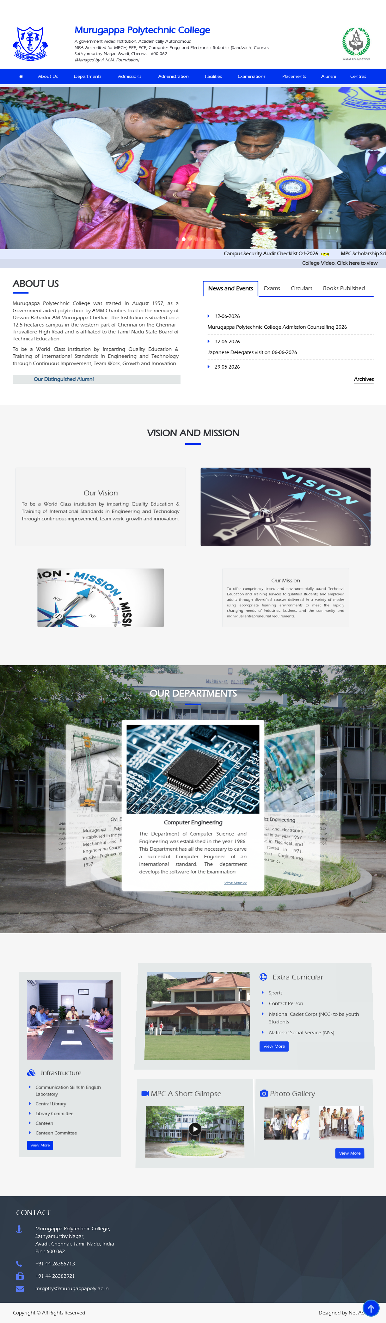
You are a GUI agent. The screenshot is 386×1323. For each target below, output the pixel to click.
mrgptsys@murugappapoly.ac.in (72, 1288)
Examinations (252, 76)
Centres (358, 76)
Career (180, 5)
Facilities (213, 76)
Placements (294, 76)
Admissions (129, 76)
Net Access (361, 1313)
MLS (153, 5)
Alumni (328, 76)
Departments (87, 76)
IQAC (139, 5)
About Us (48, 76)
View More (60, 1092)
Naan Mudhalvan (96, 5)
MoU (166, 5)
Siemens (123, 5)
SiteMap (278, 5)
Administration (173, 76)
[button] (177, 239)
